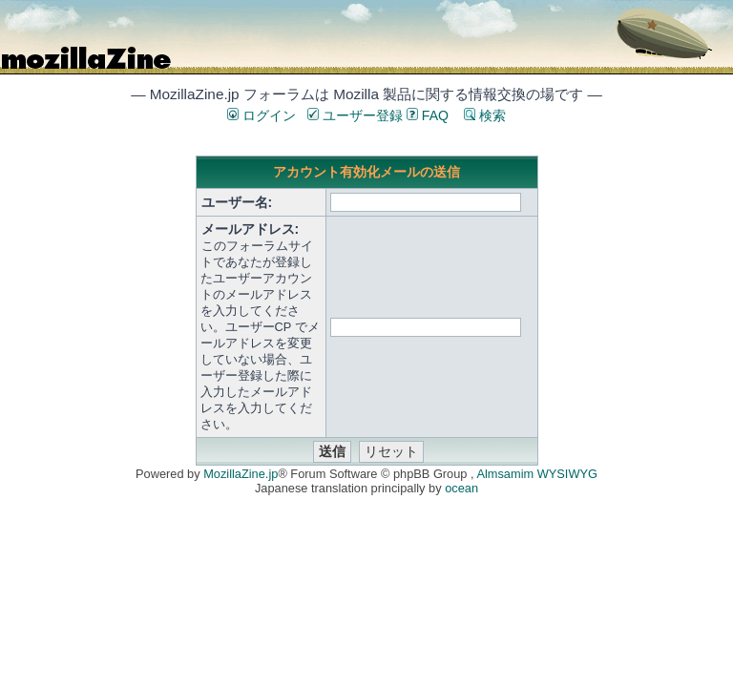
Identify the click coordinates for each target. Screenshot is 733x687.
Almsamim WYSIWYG (536, 474)
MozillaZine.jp (240, 474)
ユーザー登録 (355, 115)
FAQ (428, 115)
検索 (485, 115)
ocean (461, 488)
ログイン (261, 115)
